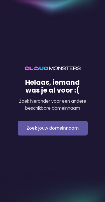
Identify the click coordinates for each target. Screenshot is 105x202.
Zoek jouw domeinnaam (53, 128)
